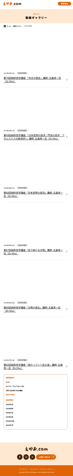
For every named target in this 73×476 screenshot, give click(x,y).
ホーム (7, 26)
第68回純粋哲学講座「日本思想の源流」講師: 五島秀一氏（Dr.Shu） (33, 194)
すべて (8, 382)
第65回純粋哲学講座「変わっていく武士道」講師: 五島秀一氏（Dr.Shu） (33, 366)
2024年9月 (9, 408)
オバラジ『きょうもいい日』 (15, 386)
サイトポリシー (24, 469)
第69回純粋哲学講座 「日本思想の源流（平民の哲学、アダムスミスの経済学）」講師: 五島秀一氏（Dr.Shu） (34, 137)
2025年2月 (9, 404)
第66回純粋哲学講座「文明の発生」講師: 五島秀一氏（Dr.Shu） (32, 309)
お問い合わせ (44, 457)
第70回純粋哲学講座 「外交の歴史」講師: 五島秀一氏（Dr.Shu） (32, 79)
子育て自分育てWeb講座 (14, 390)
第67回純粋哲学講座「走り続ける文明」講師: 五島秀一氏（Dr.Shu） (33, 251)
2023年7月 (9, 425)
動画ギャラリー (17, 26)
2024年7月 (9, 413)
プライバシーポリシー (47, 469)
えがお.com (36, 448)
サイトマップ (34, 469)
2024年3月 (9, 417)
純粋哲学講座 (10, 395)
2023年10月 (10, 421)
